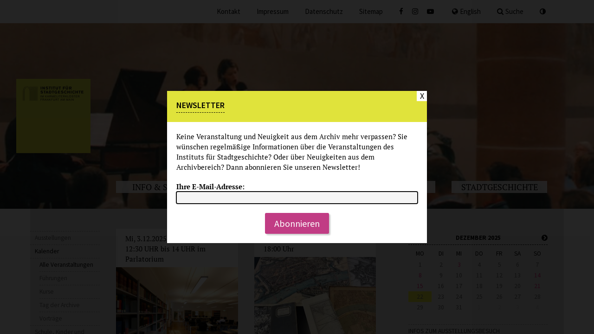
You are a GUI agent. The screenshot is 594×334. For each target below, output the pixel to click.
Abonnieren (297, 223)
